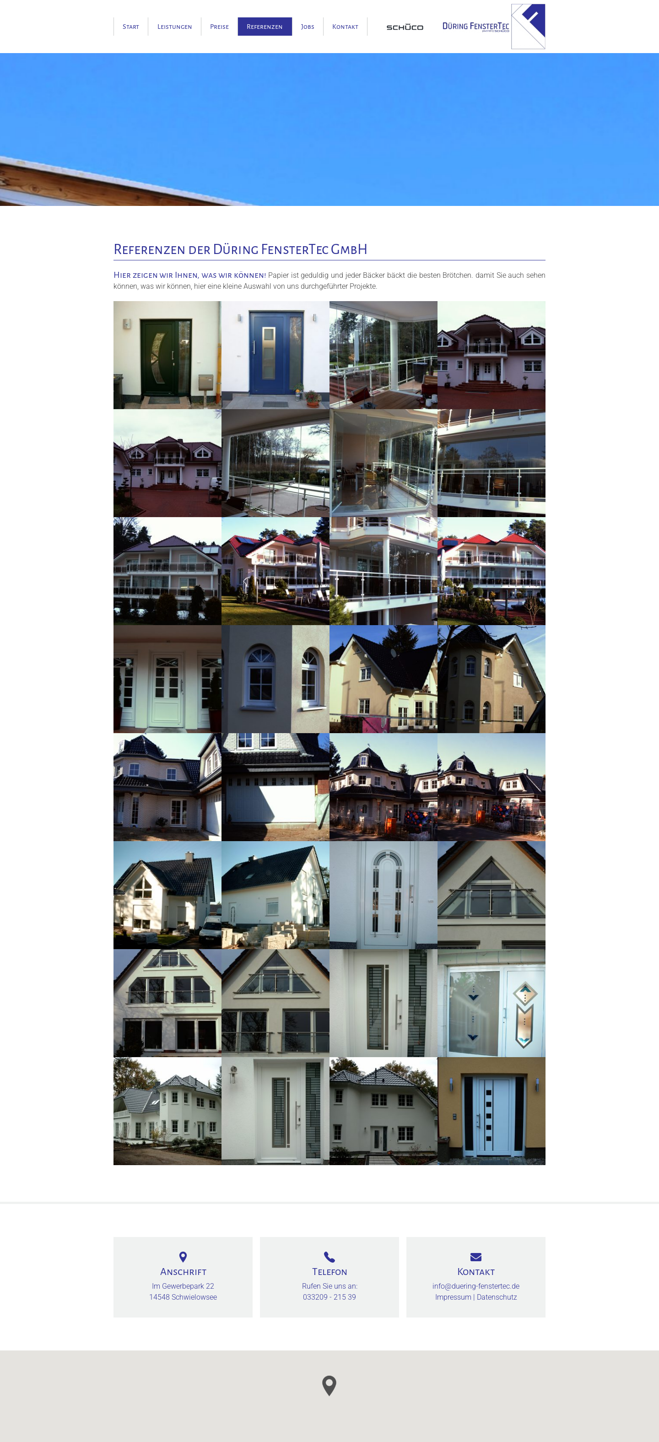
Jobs (307, 26)
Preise (219, 26)
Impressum (453, 1297)
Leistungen (174, 26)
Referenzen (265, 26)
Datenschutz (497, 1297)
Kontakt (345, 26)
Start (131, 26)
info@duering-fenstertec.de (475, 1286)
